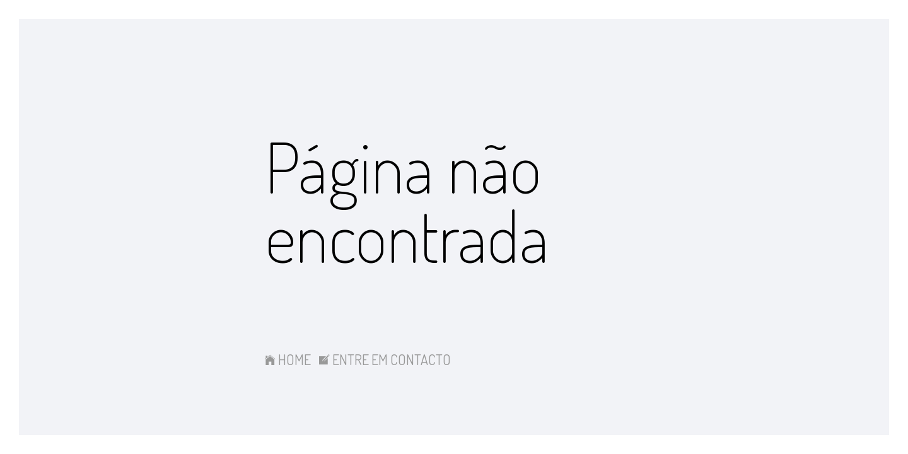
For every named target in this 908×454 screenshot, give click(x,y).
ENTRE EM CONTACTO (385, 359)
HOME (288, 359)
